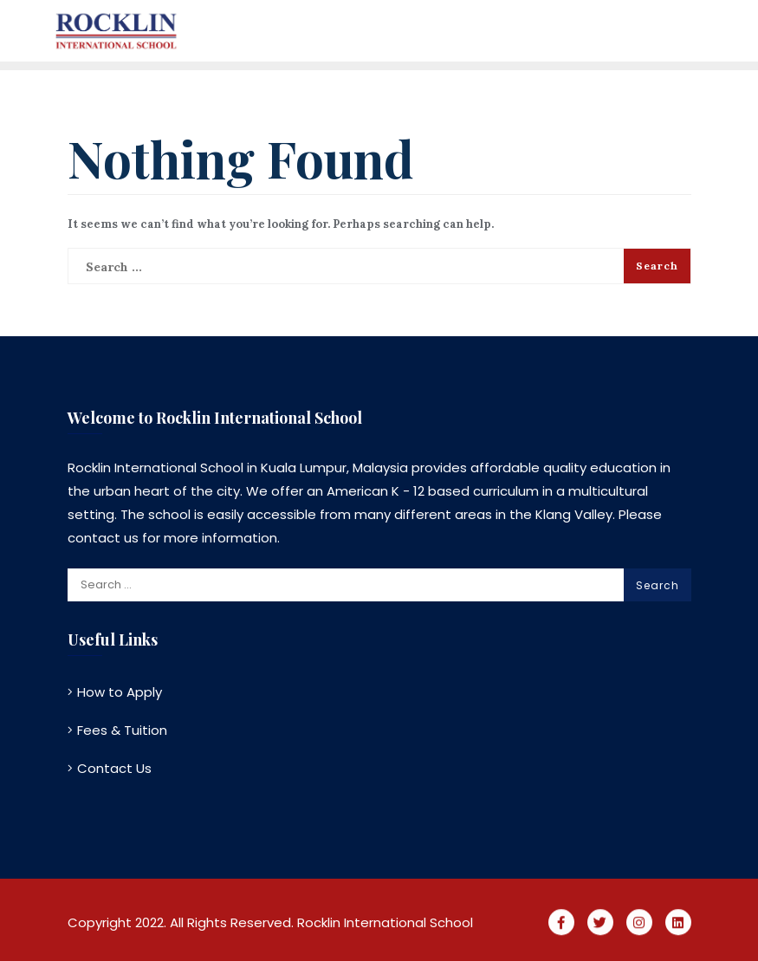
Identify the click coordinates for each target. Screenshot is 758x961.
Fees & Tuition (122, 730)
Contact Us (114, 768)
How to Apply (119, 692)
